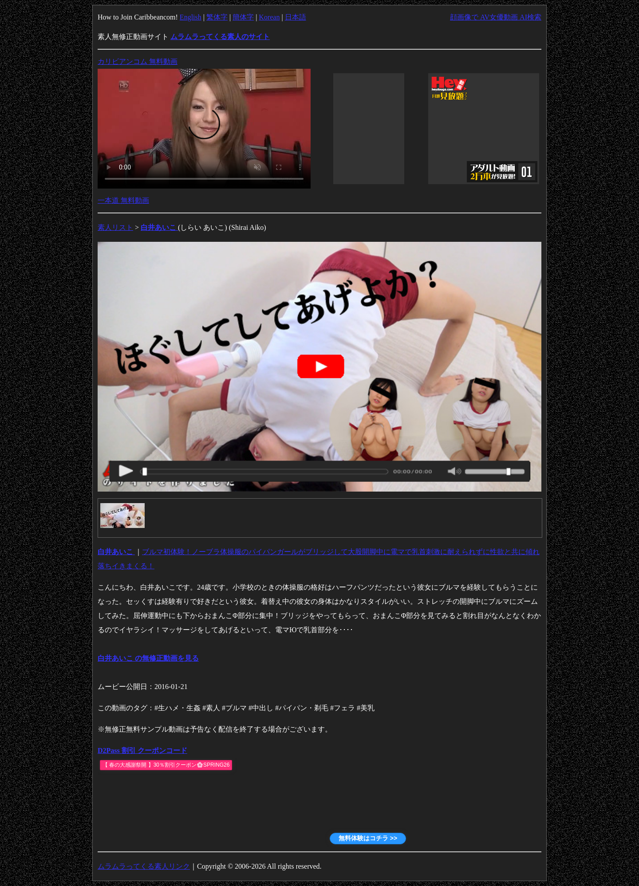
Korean (269, 17)
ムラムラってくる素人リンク (144, 866)
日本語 (295, 17)
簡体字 (243, 17)
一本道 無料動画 (123, 200)
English (190, 17)
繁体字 (217, 17)
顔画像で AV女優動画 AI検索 (495, 17)
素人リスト (115, 227)
